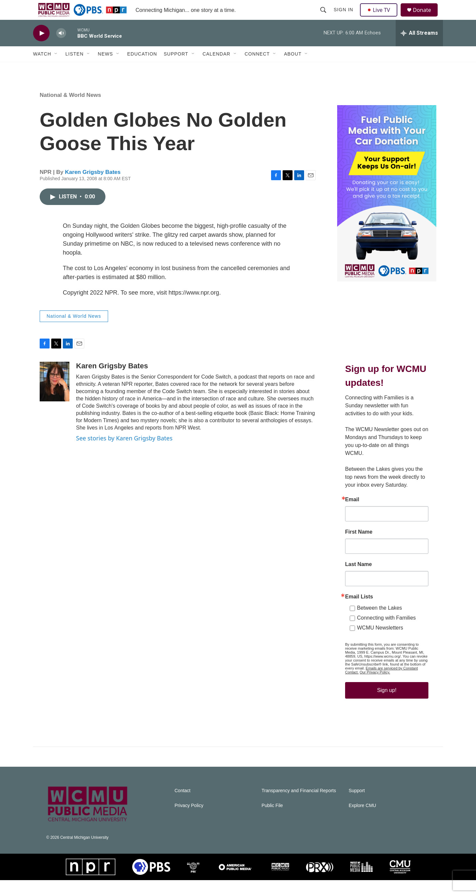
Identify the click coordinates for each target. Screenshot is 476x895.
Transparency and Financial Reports (298, 805)
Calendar (216, 68)
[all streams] (419, 48)
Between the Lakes (379, 623)
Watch (42, 68)
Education (142, 68)
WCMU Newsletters (380, 642)
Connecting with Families (386, 632)
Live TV (380, 17)
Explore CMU (362, 820)
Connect (257, 68)
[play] (41, 48)
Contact (182, 805)
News (105, 68)
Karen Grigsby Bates (93, 187)
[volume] (61, 48)
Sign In (344, 17)
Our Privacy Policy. (375, 687)
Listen (74, 68)
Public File (272, 820)
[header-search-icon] (324, 17)
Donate (426, 17)
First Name (359, 546)
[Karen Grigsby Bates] (54, 396)
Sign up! (387, 705)
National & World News (70, 110)
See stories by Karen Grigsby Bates (124, 453)
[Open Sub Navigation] (56, 68)
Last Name (358, 579)
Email (352, 514)
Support (176, 68)
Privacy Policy (189, 820)
